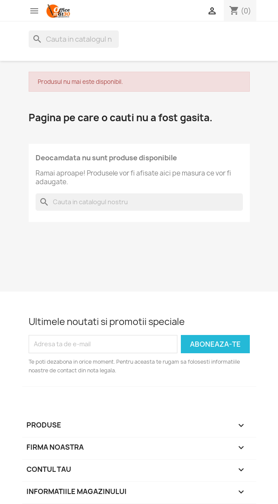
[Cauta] (74, 39)
